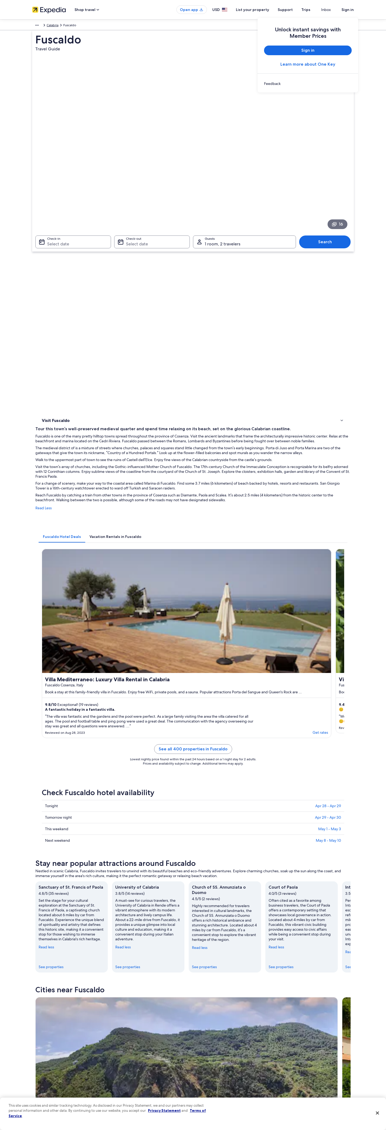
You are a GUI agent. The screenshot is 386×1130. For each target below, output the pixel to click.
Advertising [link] (40, 1075)
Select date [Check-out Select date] (135, 181)
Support (294, 9)
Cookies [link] (204, 1032)
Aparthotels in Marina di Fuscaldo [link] (75, 804)
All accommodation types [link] (134, 1075)
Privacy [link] (203, 1024)
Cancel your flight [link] (294, 1041)
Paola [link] (122, 860)
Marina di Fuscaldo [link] (291, 860)
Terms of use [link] (207, 1041)
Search (328, 178)
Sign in (348, 9)
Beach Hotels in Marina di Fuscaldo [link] (223, 783)
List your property (262, 9)
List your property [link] (45, 1041)
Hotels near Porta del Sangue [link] (72, 814)
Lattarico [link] (125, 870)
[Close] (377, 1113)
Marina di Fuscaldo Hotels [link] (69, 783)
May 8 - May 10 (328, 548)
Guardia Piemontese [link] (215, 860)
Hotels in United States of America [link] (140, 1032)
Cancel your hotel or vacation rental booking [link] (313, 1032)
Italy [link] (50, 26)
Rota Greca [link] (49, 879)
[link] (308, 83)
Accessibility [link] (207, 1066)
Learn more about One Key (307, 64)
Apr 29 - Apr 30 (328, 525)
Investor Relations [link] (45, 1066)
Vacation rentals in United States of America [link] (147, 1041)
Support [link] (287, 1024)
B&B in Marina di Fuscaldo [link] (216, 793)
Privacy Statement (164, 1110)
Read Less (122, 301)
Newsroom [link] (40, 1058)
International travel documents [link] (303, 1066)
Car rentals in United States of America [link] (143, 1066)
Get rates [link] (182, 442)
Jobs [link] (35, 1032)
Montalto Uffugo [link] (55, 870)
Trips (315, 9)
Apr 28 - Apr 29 (328, 514)
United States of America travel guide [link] (142, 1024)
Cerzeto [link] (203, 870)
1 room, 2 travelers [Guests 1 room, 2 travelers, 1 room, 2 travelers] (222, 181)
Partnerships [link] (41, 1049)
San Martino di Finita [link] (293, 870)
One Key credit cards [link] (130, 1092)
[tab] (140, 325)
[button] (193, 747)
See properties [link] (129, 659)
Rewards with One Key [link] (132, 1084)
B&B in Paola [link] (205, 824)
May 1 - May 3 (329, 537)
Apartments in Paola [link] (64, 824)
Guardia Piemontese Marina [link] (66, 860)
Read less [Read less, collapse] (125, 648)
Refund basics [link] (291, 1049)
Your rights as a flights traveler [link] (302, 1075)
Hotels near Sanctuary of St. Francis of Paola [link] (231, 804)
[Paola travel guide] (202, 700)
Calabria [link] (64, 26)
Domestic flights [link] (127, 1058)
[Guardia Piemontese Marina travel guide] (142, 700)
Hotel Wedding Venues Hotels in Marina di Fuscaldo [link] (91, 793)
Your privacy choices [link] (213, 1075)
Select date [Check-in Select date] (55, 181)
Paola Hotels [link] (205, 814)
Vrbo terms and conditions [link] (217, 1058)
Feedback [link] (39, 1092)
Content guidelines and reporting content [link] (228, 1084)
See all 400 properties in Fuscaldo (232, 463)
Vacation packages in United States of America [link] (149, 1049)
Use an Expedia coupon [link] (298, 1058)
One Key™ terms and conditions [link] (221, 1049)
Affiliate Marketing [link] (45, 1084)
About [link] (36, 1024)
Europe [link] (37, 26)
